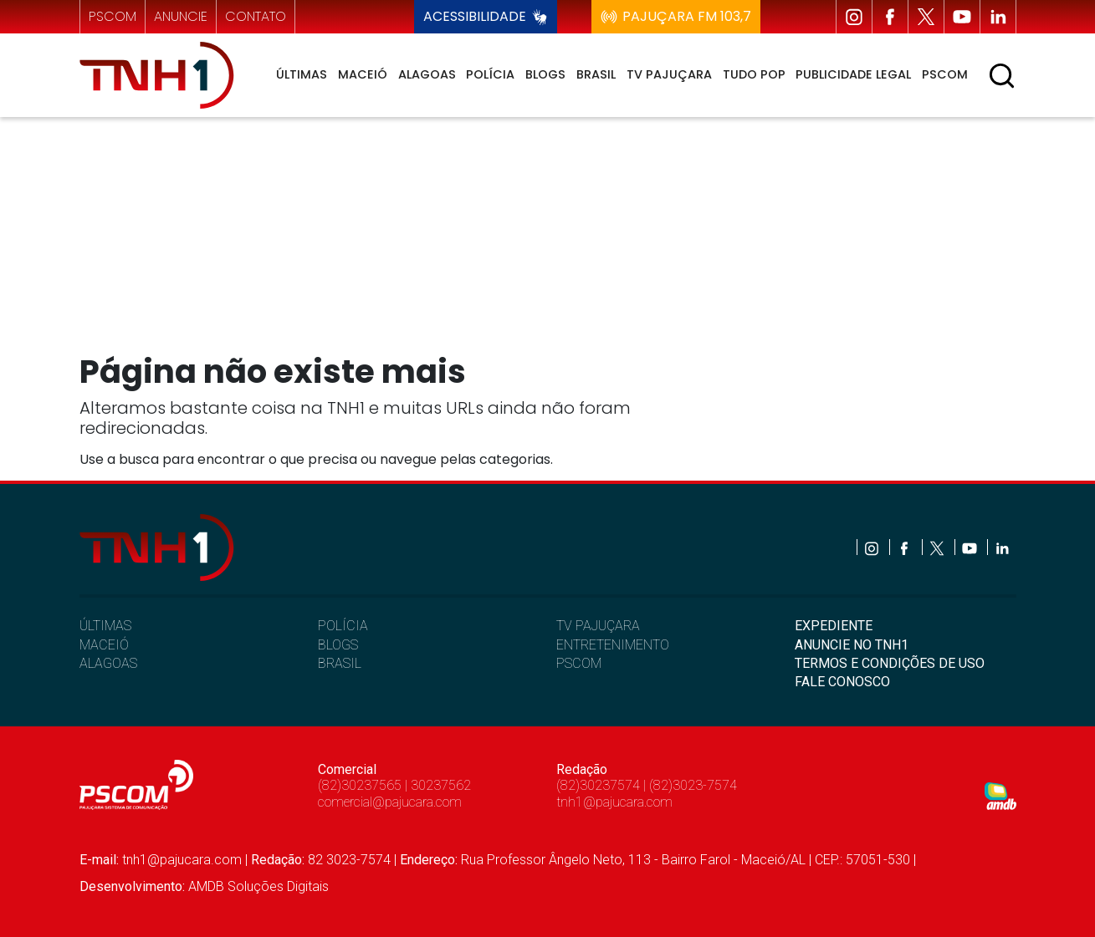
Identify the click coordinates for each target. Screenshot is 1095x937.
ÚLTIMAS (105, 626)
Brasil (596, 74)
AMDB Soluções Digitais (258, 886)
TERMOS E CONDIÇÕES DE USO (890, 663)
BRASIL (339, 663)
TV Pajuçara (669, 74)
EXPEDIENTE (833, 626)
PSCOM (578, 663)
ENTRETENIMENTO (612, 645)
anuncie (180, 16)
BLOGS (338, 645)
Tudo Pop (754, 74)
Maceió (362, 74)
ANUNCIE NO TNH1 (851, 645)
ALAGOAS (108, 663)
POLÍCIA (343, 626)
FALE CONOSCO (842, 682)
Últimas (301, 74)
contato (255, 16)
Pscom (945, 74)
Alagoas (427, 74)
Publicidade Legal (853, 74)
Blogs (545, 74)
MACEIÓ (104, 645)
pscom (112, 16)
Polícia (490, 74)
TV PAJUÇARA (598, 626)
